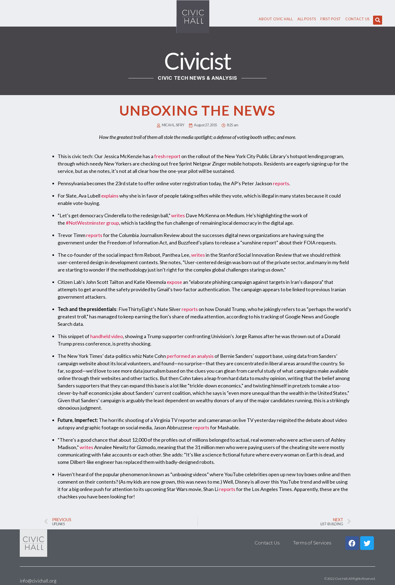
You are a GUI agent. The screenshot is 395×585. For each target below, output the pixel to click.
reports (281, 183)
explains (110, 196)
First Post (330, 19)
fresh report (167, 156)
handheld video (106, 336)
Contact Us (357, 19)
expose (174, 282)
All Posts (306, 19)
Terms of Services (312, 543)
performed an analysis (190, 356)
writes (178, 215)
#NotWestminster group (92, 223)
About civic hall (276, 19)
